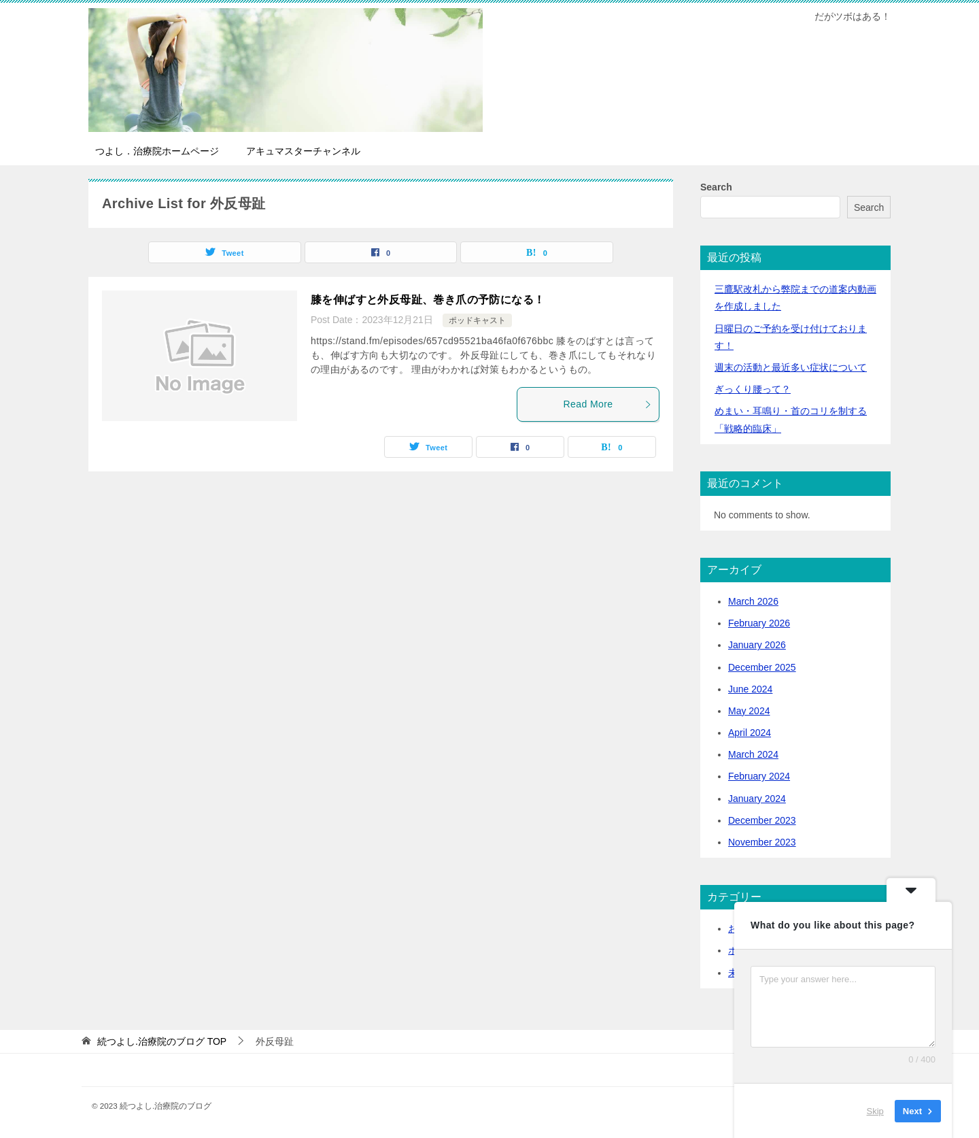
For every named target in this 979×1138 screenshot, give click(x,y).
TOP (161, 1041)
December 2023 (762, 820)
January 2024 (757, 798)
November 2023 (762, 842)
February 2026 (759, 623)
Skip (875, 1110)
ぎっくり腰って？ (753, 389)
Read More (608, 404)
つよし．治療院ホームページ (157, 151)
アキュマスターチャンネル (303, 151)
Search (716, 187)
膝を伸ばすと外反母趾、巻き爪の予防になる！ (428, 299)
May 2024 (749, 710)
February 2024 (759, 776)
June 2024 (750, 689)
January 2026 (757, 644)
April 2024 (749, 732)
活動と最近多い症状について (791, 367)
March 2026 (753, 601)
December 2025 (762, 667)
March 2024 (753, 754)
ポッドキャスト (477, 320)
